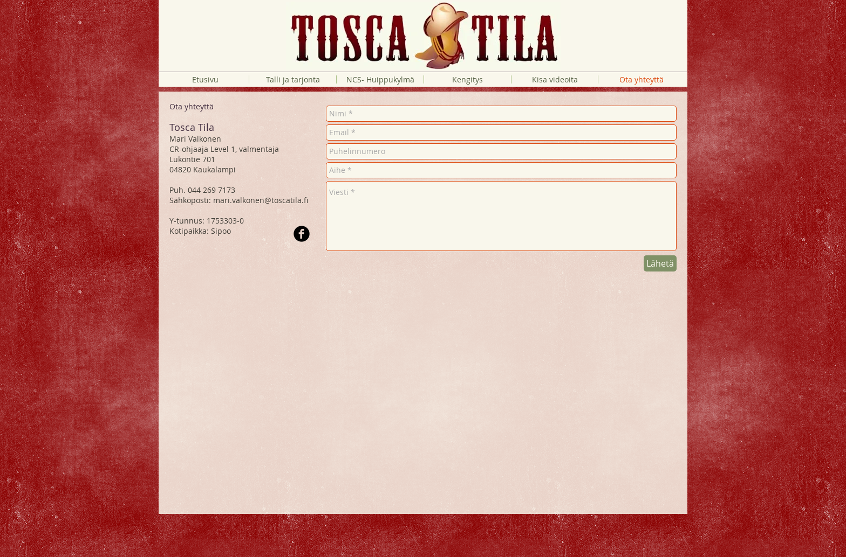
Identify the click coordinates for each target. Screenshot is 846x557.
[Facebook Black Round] (302, 234)
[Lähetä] (660, 263)
